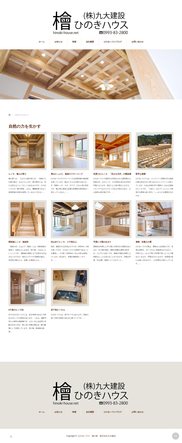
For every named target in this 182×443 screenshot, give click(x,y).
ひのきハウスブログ (113, 42)
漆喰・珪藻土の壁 (144, 242)
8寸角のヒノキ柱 (16, 310)
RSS (11, 436)
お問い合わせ (137, 42)
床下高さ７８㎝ (58, 310)
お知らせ (58, 42)
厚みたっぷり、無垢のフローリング (67, 174)
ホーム (42, 42)
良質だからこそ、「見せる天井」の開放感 (112, 174)
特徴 (74, 42)
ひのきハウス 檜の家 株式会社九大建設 (97, 436)
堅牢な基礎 (141, 174)
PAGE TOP (175, 436)
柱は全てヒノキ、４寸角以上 (64, 242)
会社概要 (90, 42)
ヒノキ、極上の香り (17, 174)
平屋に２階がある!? (102, 242)
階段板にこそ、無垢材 (18, 242)
